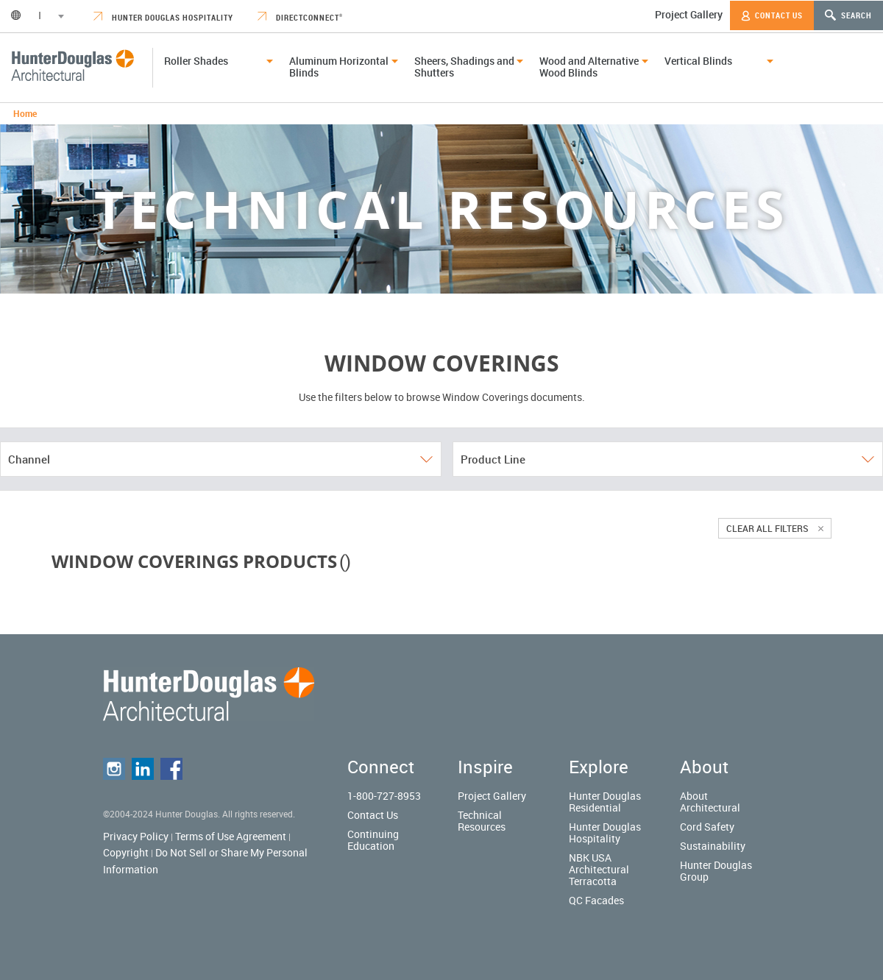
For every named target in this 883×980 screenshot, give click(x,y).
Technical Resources (482, 821)
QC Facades (596, 900)
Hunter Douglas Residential (605, 801)
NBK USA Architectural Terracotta (599, 869)
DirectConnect (300, 17)
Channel (220, 459)
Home (25, 113)
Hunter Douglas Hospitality (163, 17)
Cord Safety (707, 827)
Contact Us (772, 15)
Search (848, 15)
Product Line (668, 459)
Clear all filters (774, 528)
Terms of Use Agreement (230, 836)
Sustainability (712, 846)
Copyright (126, 852)
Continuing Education (373, 840)
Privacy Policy (136, 836)
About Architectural (710, 801)
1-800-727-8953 (384, 796)
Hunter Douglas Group (716, 871)
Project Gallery (689, 14)
